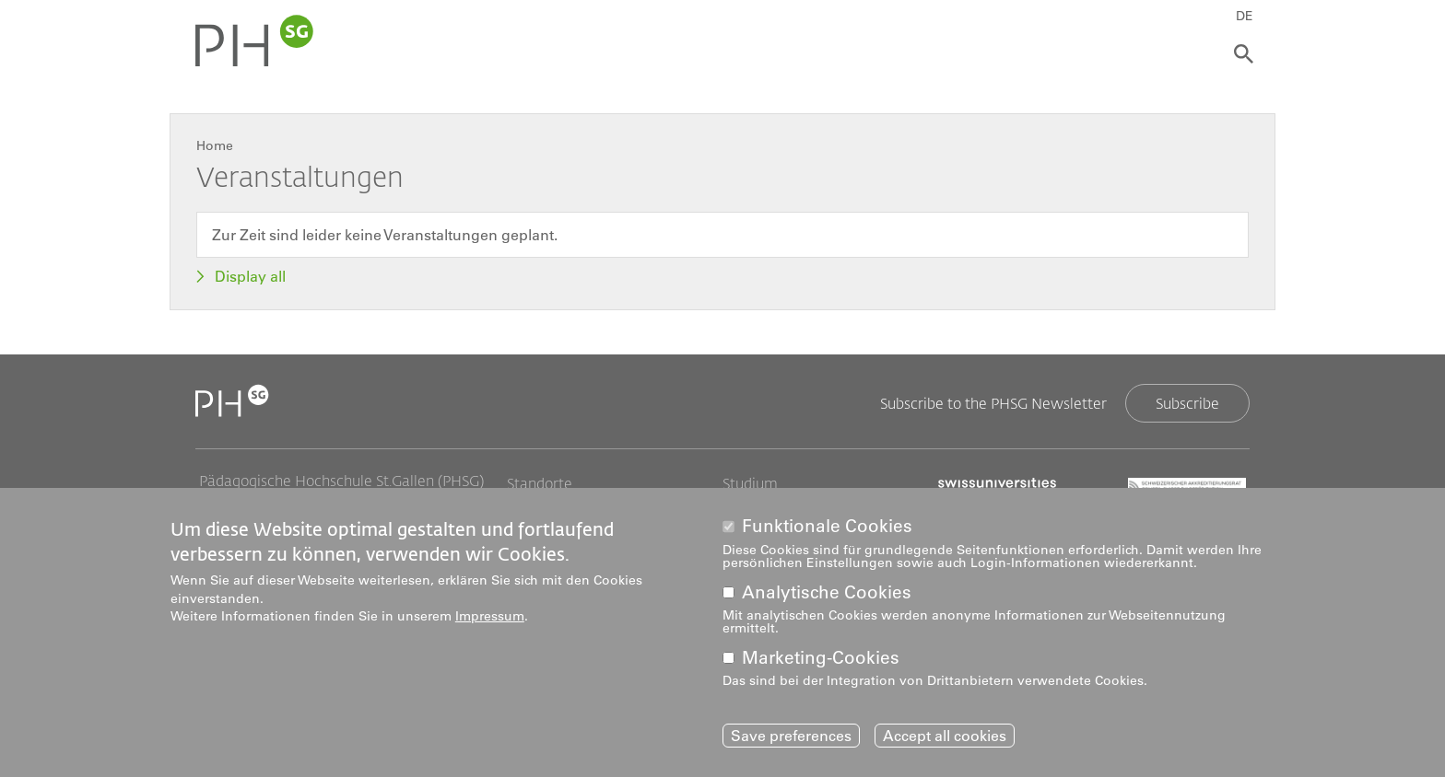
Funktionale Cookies (827, 526)
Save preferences (791, 735)
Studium (750, 483)
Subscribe (1187, 402)
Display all (250, 276)
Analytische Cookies (826, 592)
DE (1244, 15)
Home (214, 145)
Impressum (489, 616)
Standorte (539, 483)
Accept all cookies (944, 735)
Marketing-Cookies (820, 658)
